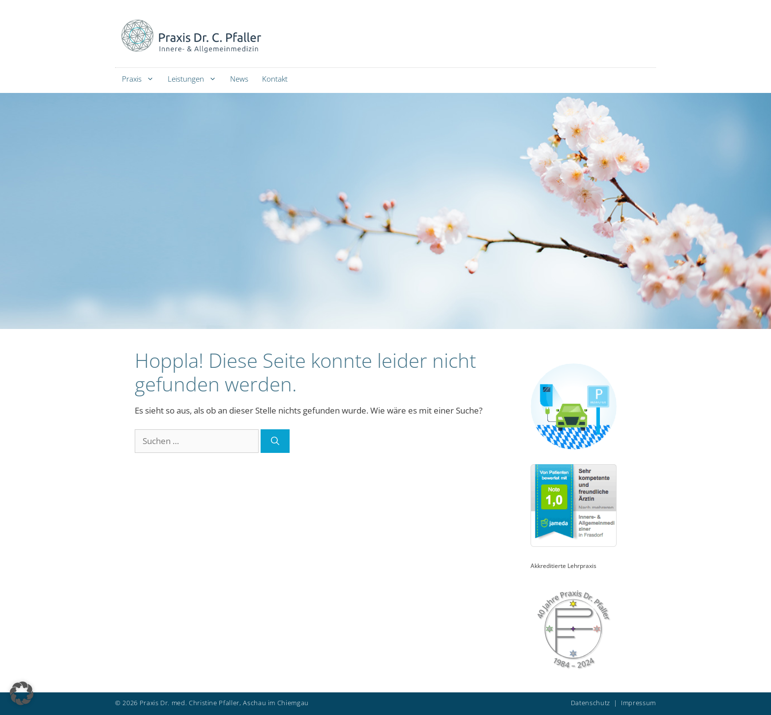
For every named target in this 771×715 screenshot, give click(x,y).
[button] (21, 693)
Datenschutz (590, 702)
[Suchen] (275, 441)
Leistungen (195, 79)
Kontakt (275, 79)
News (239, 79)
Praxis (141, 79)
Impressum (638, 702)
